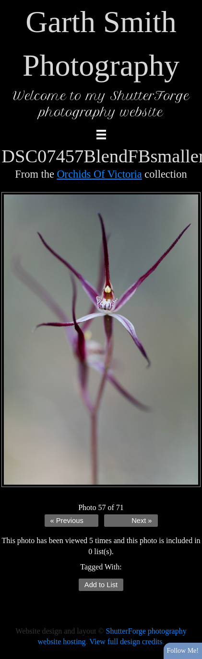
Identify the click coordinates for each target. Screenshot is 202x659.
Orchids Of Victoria (99, 174)
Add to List (101, 585)
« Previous (66, 520)
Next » (141, 520)
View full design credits (125, 641)
